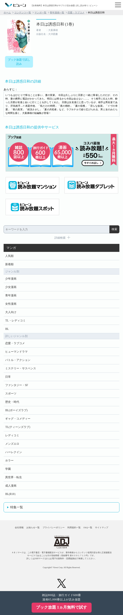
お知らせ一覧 (33, 527)
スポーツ (10, 393)
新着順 (9, 264)
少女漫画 (10, 287)
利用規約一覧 (74, 527)
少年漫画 (10, 278)
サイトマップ (101, 527)
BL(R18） (11, 494)
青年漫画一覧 (57, 12)
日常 (8, 376)
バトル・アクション (17, 360)
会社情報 (19, 527)
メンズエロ (12, 443)
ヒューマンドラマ (16, 351)
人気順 (9, 255)
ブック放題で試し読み (19, 61)
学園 (8, 468)
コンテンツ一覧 (22, 12)
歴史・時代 (12, 401)
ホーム (7, 12)
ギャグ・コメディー (17, 418)
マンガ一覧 (40, 12)
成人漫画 (10, 485)
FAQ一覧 (88, 527)
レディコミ (12, 435)
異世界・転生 (13, 477)
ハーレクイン (13, 452)
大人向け (10, 312)
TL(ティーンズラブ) (17, 427)
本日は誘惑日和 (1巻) (55, 24)
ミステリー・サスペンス (20, 368)
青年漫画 (10, 295)
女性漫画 (10, 303)
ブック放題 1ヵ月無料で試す (61, 607)
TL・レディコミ (15, 320)
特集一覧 (16, 507)
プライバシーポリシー (54, 527)
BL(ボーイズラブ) (16, 410)
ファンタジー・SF (16, 385)
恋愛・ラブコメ (76, 12)
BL (7, 328)
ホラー (9, 460)
